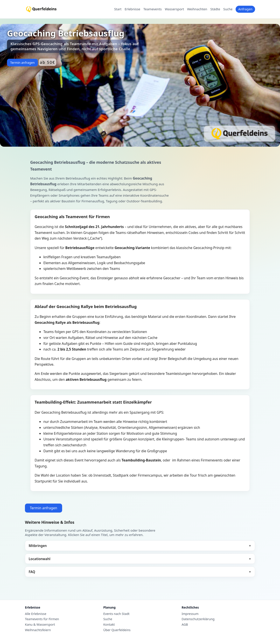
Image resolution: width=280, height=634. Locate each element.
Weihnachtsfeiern (38, 630)
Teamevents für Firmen (42, 619)
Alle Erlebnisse (35, 614)
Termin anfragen (22, 63)
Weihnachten (197, 9)
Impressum (190, 614)
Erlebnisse (132, 9)
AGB (185, 625)
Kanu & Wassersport (40, 625)
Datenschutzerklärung (198, 619)
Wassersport (174, 9)
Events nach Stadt (116, 614)
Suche (228, 9)
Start (117, 9)
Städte (215, 9)
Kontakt (109, 625)
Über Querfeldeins (117, 630)
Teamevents (153, 9)
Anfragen (245, 9)
